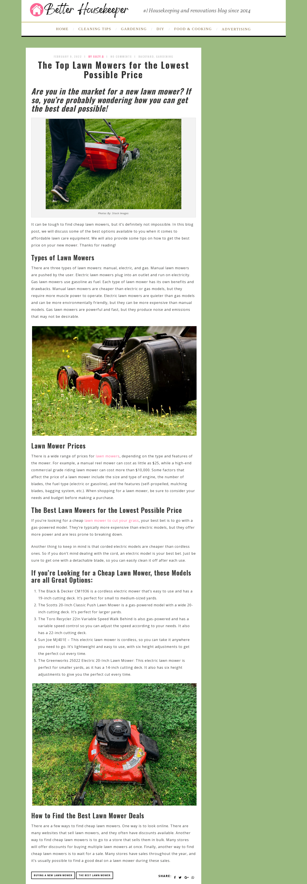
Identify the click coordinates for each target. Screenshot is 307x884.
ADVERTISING (236, 29)
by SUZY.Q (96, 56)
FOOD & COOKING (193, 29)
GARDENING (134, 29)
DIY (160, 29)
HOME (62, 29)
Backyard (146, 56)
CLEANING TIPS (94, 29)
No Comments (121, 56)
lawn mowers (108, 456)
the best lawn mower (94, 875)
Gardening (164, 56)
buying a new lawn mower (53, 875)
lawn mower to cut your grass (111, 520)
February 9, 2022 (68, 56)
